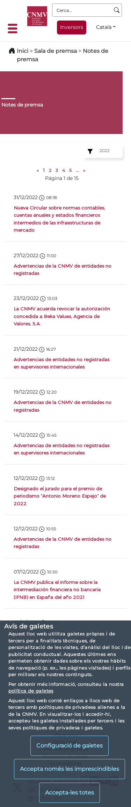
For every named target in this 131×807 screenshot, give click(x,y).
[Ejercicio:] (89, 151)
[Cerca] (117, 10)
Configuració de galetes (69, 745)
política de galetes (30, 691)
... (77, 170)
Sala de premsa (56, 51)
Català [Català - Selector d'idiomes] (103, 27)
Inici (22, 51)
